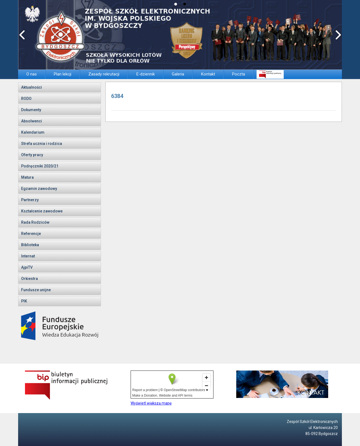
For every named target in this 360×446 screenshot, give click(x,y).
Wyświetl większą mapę (151, 403)
